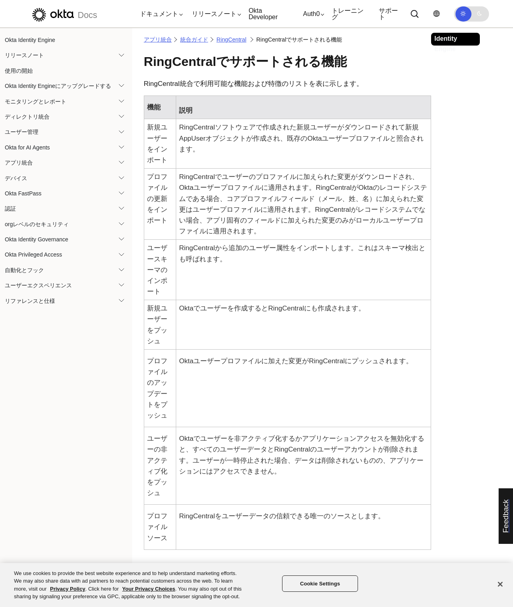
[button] (159, 14)
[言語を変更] (436, 14)
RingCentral (232, 39)
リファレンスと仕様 (30, 301)
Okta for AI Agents (27, 147)
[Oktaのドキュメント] (63, 14)
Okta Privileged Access (33, 254)
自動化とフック (24, 270)
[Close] (500, 584)
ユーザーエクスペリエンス (38, 285)
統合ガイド (194, 39)
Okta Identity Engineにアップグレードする (58, 86)
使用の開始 (19, 71)
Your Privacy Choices (148, 589)
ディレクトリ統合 (27, 116)
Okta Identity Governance (36, 239)
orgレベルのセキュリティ (37, 224)
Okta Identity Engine (30, 40)
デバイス (16, 178)
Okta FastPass (23, 193)
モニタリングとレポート (35, 101)
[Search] (414, 14)
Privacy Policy (67, 589)
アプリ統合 (19, 162)
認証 (10, 208)
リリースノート (24, 55)
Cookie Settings (320, 584)
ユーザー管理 (21, 132)
